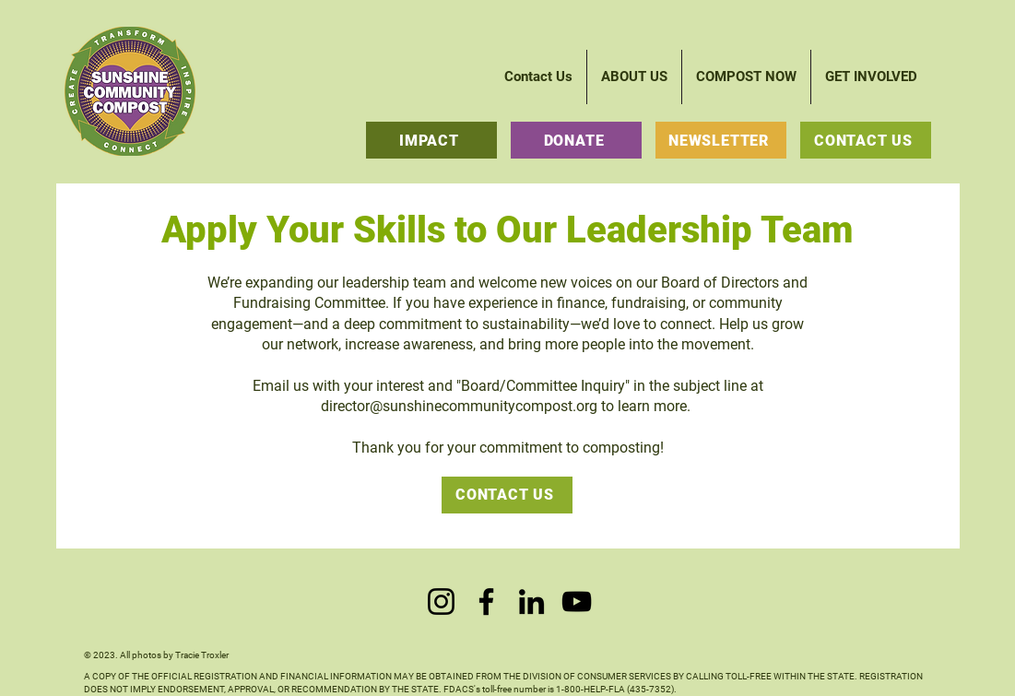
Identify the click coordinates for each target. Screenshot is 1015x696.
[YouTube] (577, 601)
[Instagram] (441, 601)
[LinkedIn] (531, 601)
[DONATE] (576, 140)
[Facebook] (486, 601)
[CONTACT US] (865, 140)
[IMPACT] (431, 140)
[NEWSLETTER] (720, 140)
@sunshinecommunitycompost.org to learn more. (532, 406)
